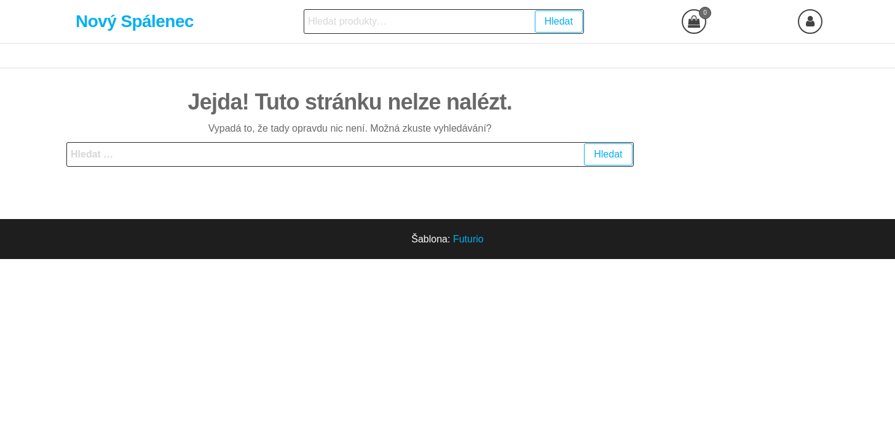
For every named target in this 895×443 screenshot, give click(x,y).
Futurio (468, 239)
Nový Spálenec (135, 21)
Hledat (559, 21)
